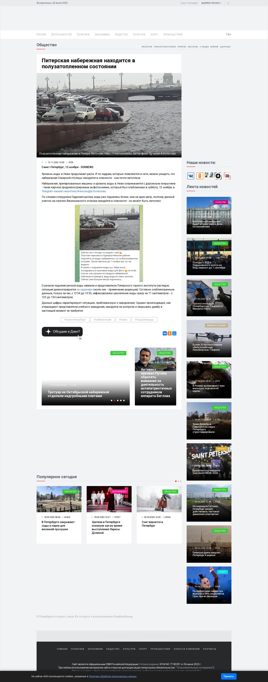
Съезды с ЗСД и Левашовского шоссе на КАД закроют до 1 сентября (209, 266)
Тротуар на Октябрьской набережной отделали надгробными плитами (78, 394)
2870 (217, 381)
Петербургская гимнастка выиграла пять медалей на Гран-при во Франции (208, 594)
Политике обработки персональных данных (113, 676)
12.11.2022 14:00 (55, 163)
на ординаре (85, 290)
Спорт (154, 34)
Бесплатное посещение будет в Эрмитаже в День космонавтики (208, 225)
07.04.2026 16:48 (202, 217)
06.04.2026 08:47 (202, 587)
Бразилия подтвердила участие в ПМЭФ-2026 (206, 472)
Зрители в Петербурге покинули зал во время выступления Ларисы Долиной (107, 528)
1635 (217, 466)
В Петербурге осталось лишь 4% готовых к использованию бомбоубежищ (86, 617)
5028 (217, 587)
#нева (123, 320)
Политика (83, 34)
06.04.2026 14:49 (202, 466)
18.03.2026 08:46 (51, 517)
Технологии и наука (163, 47)
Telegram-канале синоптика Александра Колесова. (74, 191)
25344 (166, 517)
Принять (229, 676)
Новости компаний (187, 650)
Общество (121, 34)
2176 (217, 420)
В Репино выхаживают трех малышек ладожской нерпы (209, 389)
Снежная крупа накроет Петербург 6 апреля (206, 554)
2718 (217, 502)
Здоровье (225, 47)
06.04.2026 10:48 (202, 548)
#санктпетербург (75, 320)
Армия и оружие (216, 326)
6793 (217, 340)
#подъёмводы (144, 320)
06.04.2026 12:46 (202, 502)
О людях (203, 47)
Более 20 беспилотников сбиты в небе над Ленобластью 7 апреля (207, 348)
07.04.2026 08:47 (202, 381)
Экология (144, 47)
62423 (66, 517)
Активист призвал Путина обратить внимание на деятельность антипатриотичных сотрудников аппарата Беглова (156, 383)
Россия (41, 34)
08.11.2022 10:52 (151, 363)
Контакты (209, 650)
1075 (217, 217)
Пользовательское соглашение (194, 668)
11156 (73, 385)
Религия (180, 47)
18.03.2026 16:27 (101, 517)
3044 (217, 299)
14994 (166, 363)
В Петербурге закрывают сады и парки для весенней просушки (58, 526)
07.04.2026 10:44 (202, 340)
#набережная (102, 320)
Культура (139, 34)
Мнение (214, 47)
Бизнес (222, 449)
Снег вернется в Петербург (152, 524)
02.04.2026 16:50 (151, 517)
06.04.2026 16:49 (202, 420)
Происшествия (172, 34)
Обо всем (191, 47)
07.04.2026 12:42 (202, 299)
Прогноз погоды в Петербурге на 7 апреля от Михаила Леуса (208, 307)
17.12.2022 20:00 (57, 385)
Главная (62, 650)
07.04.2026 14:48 (202, 258)
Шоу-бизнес (119, 492)
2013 (217, 548)
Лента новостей (61, 34)
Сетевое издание (149, 665)
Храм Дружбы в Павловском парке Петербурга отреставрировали (204, 428)
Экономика (102, 34)
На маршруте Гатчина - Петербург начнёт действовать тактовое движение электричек (206, 510)
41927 (116, 517)
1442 (217, 258)
